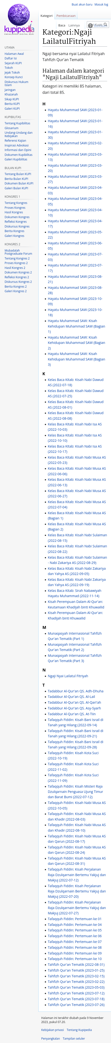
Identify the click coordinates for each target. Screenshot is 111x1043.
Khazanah (11, 94)
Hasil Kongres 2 (15, 268)
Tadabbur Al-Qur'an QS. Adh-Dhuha (75, 691)
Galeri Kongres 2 (16, 291)
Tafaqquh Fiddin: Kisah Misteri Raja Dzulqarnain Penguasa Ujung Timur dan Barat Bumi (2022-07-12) (75, 791)
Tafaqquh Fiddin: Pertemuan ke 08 (75, 947)
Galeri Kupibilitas (16, 159)
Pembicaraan (66, 15)
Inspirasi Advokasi (17, 145)
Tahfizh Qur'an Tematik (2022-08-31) (76, 964)
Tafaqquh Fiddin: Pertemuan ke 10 (75, 958)
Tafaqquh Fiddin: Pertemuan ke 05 (75, 930)
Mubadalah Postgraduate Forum (18, 252)
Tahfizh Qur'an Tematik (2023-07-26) (76, 1004)
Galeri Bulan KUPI (16, 188)
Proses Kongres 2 (16, 263)
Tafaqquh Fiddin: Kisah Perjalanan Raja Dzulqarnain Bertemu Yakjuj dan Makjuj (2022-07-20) (77, 891)
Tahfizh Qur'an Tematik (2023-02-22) (76, 981)
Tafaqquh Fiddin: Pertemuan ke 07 (75, 941)
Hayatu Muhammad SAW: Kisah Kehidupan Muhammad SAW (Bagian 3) (76, 359)
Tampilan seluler (74, 1039)
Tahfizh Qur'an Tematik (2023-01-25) (76, 970)
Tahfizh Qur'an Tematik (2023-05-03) (76, 987)
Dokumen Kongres (17, 217)
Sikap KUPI (12, 99)
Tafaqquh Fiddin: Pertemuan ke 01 (75, 919)
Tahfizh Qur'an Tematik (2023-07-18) (76, 999)
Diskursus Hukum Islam (16, 83)
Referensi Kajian (15, 141)
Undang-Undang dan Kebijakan (18, 134)
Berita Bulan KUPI (16, 179)
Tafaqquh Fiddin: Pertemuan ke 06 (75, 936)
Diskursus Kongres (17, 226)
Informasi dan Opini (18, 150)
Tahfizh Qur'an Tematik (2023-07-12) (76, 993)
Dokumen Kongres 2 (18, 272)
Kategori (47, 15)
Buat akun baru (82, 4)
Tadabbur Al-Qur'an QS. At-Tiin (72, 714)
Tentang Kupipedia (79, 1030)
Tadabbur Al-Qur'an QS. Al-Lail (71, 696)
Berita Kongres (14, 231)
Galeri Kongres (14, 236)
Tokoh (9, 68)
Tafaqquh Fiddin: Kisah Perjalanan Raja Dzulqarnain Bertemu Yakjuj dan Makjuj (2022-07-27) (77, 907)
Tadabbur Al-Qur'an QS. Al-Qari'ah (74, 702)
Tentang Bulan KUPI (18, 174)
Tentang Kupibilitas (17, 123)
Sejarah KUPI (13, 63)
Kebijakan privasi (52, 1030)
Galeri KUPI (12, 109)
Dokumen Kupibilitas (18, 155)
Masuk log (101, 4)
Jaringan (10, 90)
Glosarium (11, 128)
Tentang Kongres (16, 203)
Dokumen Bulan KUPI (19, 183)
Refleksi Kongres (16, 222)
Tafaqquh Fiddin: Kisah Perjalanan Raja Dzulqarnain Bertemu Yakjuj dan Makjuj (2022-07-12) (77, 874)
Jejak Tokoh (12, 72)
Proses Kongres (15, 208)
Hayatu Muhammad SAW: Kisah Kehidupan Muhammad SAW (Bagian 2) (76, 342)
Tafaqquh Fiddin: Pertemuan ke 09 (75, 953)
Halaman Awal (14, 54)
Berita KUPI (12, 104)
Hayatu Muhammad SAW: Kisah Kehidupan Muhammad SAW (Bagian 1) (76, 326)
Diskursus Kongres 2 (18, 282)
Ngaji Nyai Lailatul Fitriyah (68, 676)
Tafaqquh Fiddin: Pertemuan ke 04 (75, 924)
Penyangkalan (50, 1039)
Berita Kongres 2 (16, 286)
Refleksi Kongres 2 (17, 277)
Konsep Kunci (14, 77)
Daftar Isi (11, 58)
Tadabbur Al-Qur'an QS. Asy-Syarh (74, 708)
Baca (55, 25)
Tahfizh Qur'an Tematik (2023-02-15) (76, 976)
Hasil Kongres (14, 212)
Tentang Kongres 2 (17, 258)
